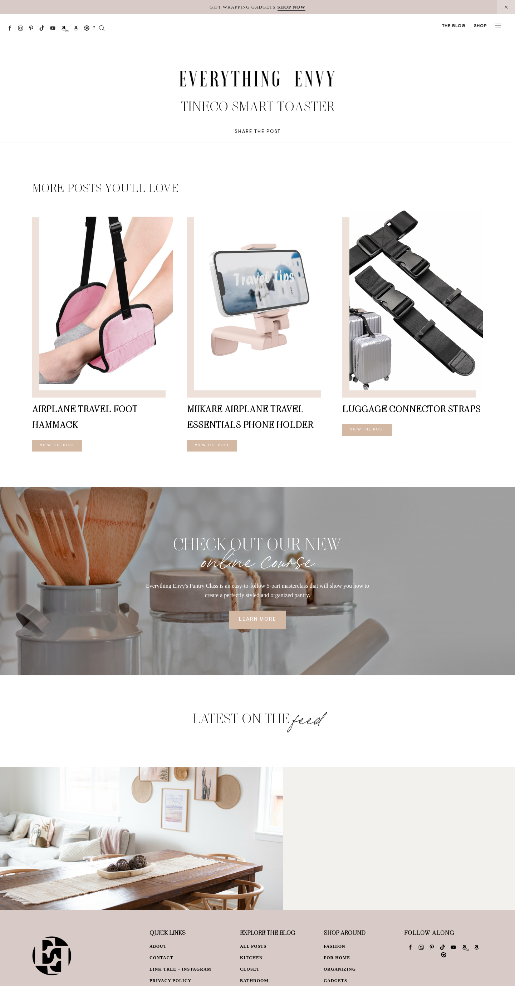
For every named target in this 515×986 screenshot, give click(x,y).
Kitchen (251, 957)
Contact (161, 957)
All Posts (253, 946)
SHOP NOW (291, 7)
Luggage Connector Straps (411, 408)
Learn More (257, 619)
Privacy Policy (170, 980)
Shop (480, 26)
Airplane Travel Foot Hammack (85, 416)
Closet (250, 969)
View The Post (57, 445)
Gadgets (335, 980)
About (158, 946)
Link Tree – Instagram (180, 969)
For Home (337, 957)
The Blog (453, 26)
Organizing (340, 969)
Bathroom (254, 980)
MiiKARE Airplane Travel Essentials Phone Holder (250, 416)
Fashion (334, 946)
